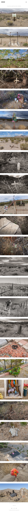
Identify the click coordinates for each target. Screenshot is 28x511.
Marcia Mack (3, 2)
